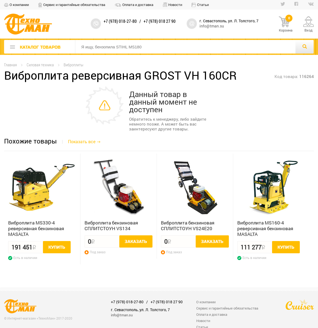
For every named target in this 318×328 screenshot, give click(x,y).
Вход (308, 30)
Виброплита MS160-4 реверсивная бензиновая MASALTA (265, 228)
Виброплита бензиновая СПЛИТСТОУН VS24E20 (187, 225)
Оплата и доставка (137, 4)
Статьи (203, 4)
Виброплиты (73, 65)
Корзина (285, 24)
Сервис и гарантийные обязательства (74, 4)
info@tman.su (211, 26)
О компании (19, 4)
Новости (175, 4)
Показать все (81, 141)
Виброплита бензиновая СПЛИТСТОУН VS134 (111, 225)
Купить (56, 247)
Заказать (136, 241)
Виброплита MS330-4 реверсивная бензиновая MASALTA (36, 228)
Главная (10, 65)
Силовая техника (40, 65)
